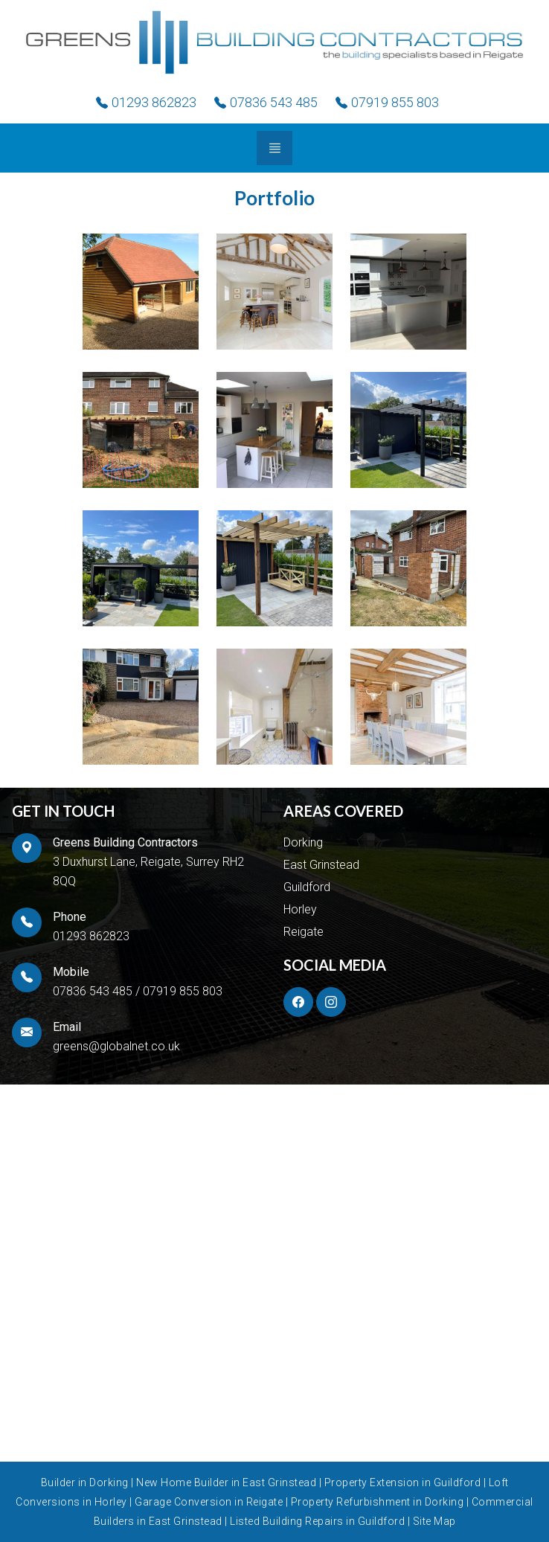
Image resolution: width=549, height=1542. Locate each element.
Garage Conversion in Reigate (210, 1502)
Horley (300, 909)
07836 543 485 (92, 991)
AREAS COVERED (343, 811)
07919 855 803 (182, 991)
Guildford (306, 887)
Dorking (303, 842)
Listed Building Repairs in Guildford (319, 1521)
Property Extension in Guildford (404, 1482)
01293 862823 (91, 936)
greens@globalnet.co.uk (116, 1046)
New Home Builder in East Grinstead (227, 1482)
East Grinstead (321, 865)
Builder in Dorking (86, 1482)
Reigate (303, 932)
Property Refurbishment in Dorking (378, 1502)
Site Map (434, 1521)
